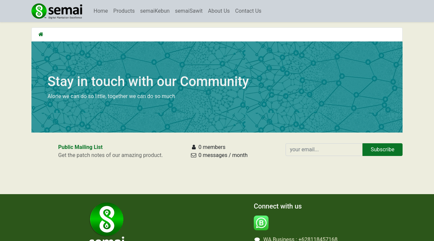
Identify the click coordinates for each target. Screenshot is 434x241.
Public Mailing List (80, 147)
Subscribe (383, 149)
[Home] (40, 34)
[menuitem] (101, 11)
